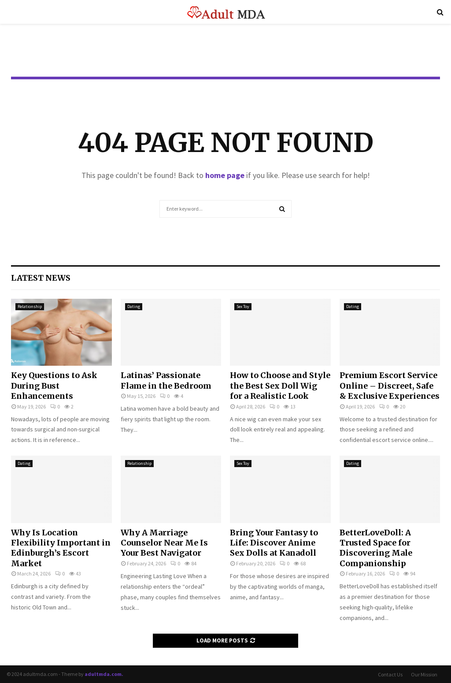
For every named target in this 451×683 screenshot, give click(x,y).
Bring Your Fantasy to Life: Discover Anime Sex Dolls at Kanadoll (274, 542)
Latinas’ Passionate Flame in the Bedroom (166, 380)
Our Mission (424, 674)
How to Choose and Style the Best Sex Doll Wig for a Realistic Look (280, 385)
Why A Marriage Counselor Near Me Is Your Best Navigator (164, 542)
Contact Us (390, 674)
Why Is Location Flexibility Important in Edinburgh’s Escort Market (61, 547)
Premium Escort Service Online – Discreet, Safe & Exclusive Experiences (390, 385)
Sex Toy (243, 306)
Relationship (30, 306)
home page (224, 175)
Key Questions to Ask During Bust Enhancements (54, 385)
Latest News (40, 278)
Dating (133, 306)
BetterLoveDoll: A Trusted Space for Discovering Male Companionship (376, 547)
